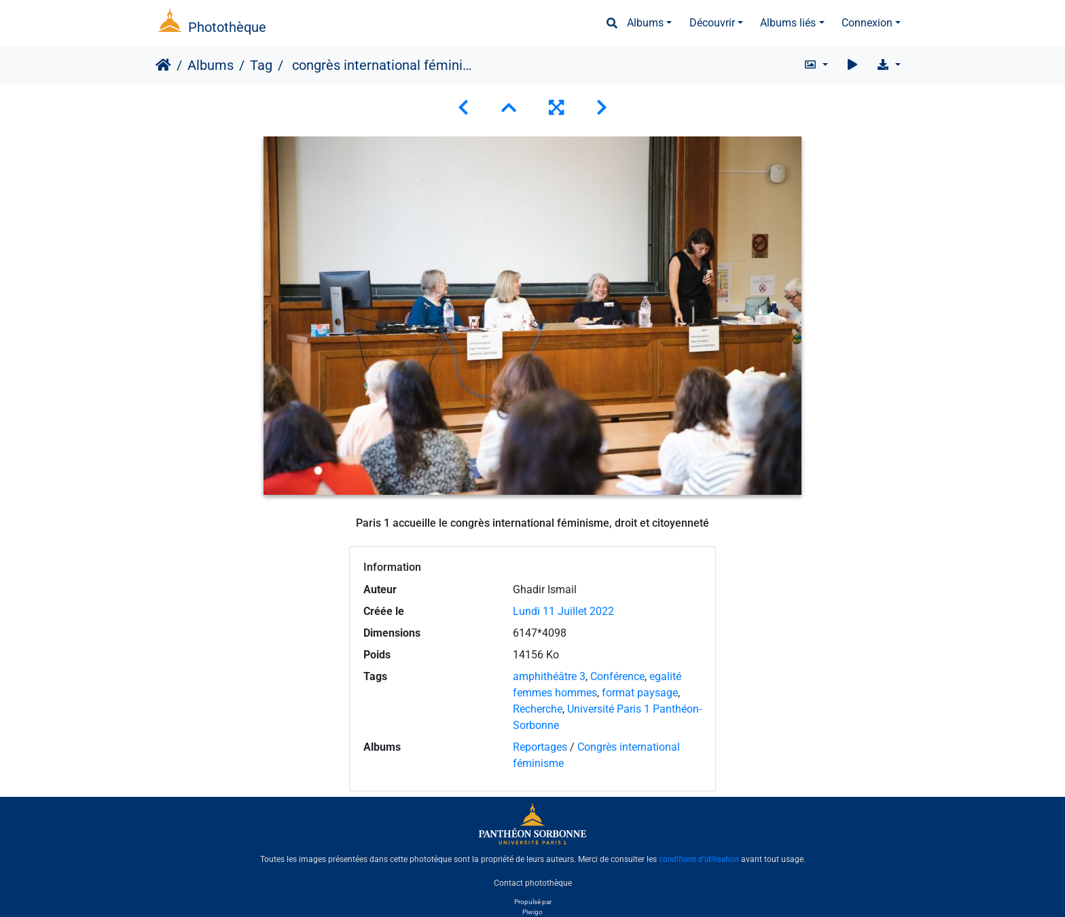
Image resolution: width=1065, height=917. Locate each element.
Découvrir (712, 22)
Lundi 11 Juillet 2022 (563, 611)
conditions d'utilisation (699, 859)
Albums (645, 22)
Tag (261, 65)
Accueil (163, 65)
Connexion (867, 22)
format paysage (640, 692)
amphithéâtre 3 (549, 676)
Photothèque (227, 27)
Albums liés (788, 22)
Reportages (540, 747)
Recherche (537, 709)
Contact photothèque (533, 882)
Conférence (617, 676)
